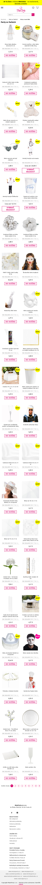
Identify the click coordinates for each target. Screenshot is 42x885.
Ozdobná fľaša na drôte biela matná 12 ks (10, 235)
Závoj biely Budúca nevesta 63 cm (10, 45)
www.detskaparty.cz (29, 874)
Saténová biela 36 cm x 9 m (10, 463)
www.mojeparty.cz (14, 871)
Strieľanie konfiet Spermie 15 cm (10, 349)
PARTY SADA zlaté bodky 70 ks (10, 273)
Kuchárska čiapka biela (31, 691)
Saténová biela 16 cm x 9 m (30, 463)
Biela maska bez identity (30, 653)
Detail (15, 48)
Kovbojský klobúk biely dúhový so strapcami (10, 501)
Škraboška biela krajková (30, 272)
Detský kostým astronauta (31, 158)
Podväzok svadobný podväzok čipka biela (30, 83)
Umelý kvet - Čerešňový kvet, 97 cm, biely (10, 729)
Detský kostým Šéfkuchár (10, 196)
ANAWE (21, 884)
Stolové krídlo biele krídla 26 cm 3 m (10, 83)
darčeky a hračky (21, 3)
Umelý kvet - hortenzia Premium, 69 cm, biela (10, 577)
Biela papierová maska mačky (31, 311)
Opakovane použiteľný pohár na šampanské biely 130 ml (10, 426)
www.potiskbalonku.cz (30, 876)
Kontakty (12, 843)
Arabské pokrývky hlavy (30, 424)
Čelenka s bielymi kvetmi (10, 691)
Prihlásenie (33, 7)
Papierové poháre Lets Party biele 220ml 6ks (30, 197)
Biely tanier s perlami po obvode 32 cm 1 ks (30, 729)
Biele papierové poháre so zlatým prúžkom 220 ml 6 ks (30, 388)
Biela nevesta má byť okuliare (10, 159)
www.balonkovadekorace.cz (13, 876)
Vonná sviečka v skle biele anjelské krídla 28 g (30, 45)
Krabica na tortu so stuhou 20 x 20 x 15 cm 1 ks (30, 615)
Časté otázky (13, 835)
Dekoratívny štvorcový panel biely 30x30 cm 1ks (30, 539)
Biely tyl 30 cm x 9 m (30, 501)
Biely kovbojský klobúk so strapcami (10, 653)
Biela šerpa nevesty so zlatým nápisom (10, 121)
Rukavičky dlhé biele (10, 310)
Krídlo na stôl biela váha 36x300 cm (10, 768)
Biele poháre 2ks (30, 767)
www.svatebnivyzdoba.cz (14, 874)
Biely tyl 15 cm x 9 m (10, 539)
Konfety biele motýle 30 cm (30, 577)
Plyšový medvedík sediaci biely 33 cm (30, 121)
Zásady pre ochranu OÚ (16, 838)
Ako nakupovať (14, 819)
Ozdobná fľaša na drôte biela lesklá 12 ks (30, 235)
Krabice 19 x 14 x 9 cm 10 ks (10, 387)
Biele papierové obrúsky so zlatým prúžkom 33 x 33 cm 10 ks (30, 350)
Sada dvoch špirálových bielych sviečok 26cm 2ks (10, 615)
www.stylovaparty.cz (21, 878)
